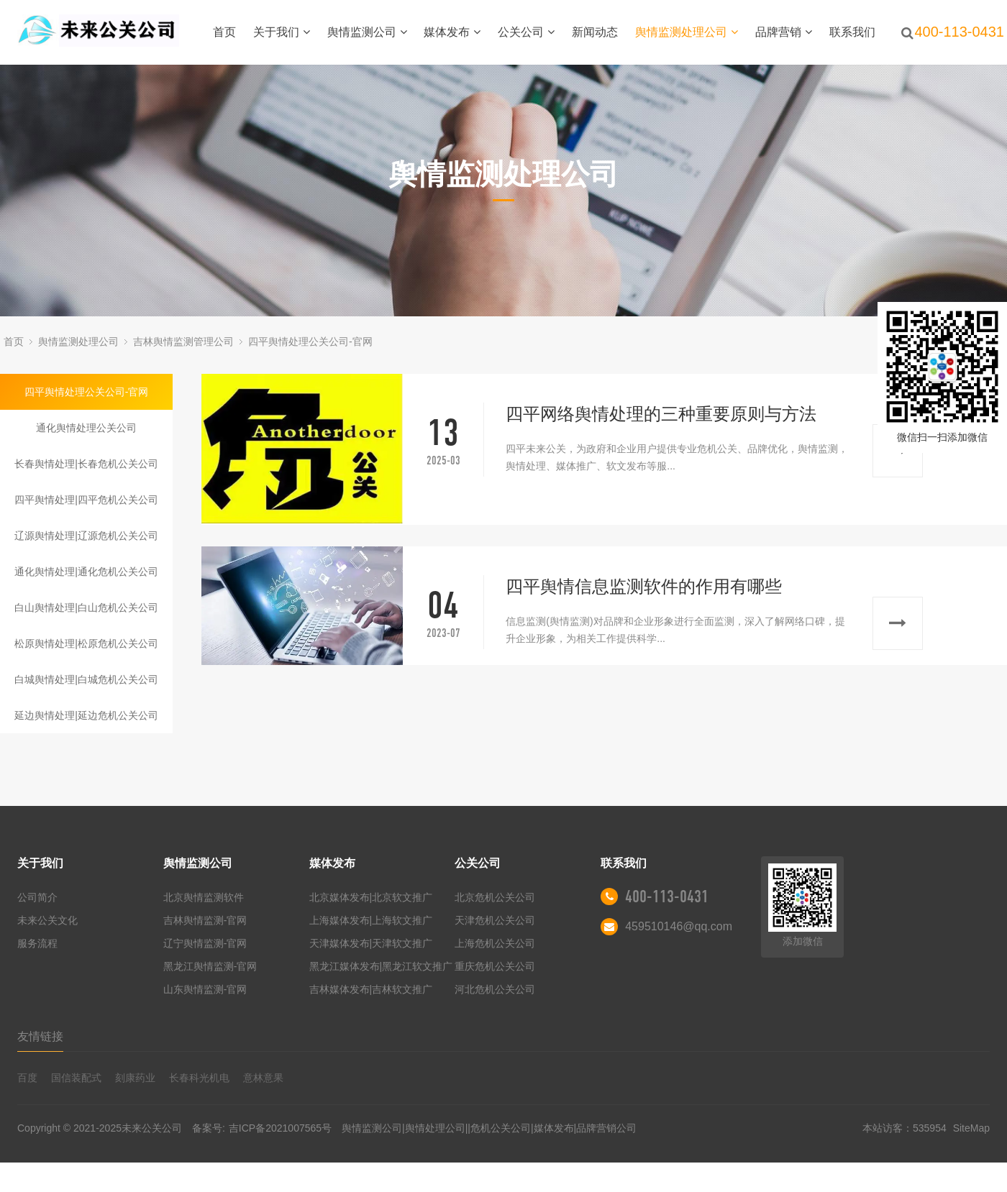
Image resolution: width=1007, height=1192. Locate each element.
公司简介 (37, 897)
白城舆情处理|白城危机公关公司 (86, 679)
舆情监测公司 (367, 32)
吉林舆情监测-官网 (205, 920)
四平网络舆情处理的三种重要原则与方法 (661, 413)
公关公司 (526, 32)
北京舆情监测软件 (203, 897)
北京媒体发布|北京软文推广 (371, 897)
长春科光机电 (199, 1077)
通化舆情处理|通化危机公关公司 (86, 571)
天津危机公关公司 (495, 920)
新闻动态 (595, 32)
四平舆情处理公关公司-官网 (310, 341)
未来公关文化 (47, 920)
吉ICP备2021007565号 (280, 1128)
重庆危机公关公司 (495, 966)
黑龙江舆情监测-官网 (210, 966)
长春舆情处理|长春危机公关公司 (86, 463)
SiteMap (971, 1128)
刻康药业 (135, 1077)
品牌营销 (783, 32)
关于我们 (281, 32)
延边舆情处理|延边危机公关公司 (86, 715)
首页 (224, 32)
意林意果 (263, 1077)
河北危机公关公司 (495, 989)
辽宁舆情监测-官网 (205, 943)
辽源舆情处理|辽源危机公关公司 (86, 535)
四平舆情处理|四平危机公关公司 (86, 499)
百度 (27, 1077)
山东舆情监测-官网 (205, 989)
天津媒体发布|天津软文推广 (371, 943)
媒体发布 (452, 32)
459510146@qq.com (678, 926)
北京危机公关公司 (495, 897)
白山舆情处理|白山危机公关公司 (86, 607)
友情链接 (40, 1036)
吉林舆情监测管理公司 (183, 341)
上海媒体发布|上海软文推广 (371, 920)
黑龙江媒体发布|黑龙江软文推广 (381, 966)
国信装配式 (76, 1077)
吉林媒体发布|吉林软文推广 (371, 989)
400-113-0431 (666, 896)
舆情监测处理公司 (686, 32)
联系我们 (852, 32)
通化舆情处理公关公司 (86, 428)
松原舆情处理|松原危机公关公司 (86, 643)
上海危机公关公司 (495, 943)
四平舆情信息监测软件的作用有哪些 (644, 586)
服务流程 (37, 943)
